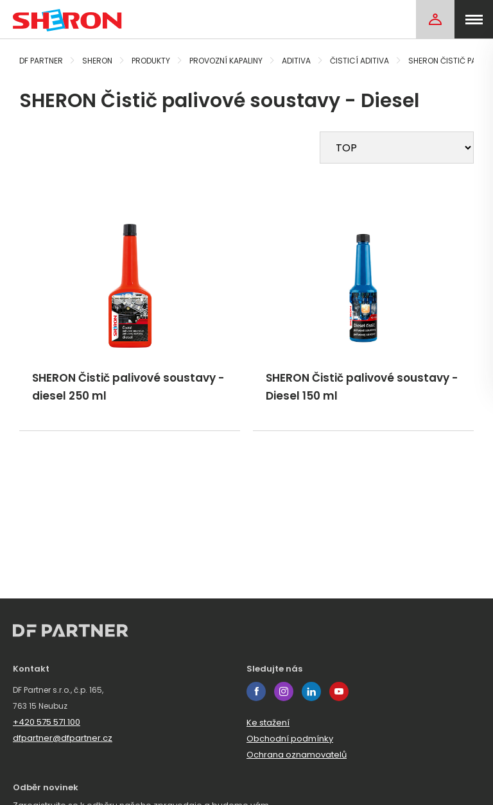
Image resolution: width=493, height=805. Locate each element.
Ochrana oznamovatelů (296, 755)
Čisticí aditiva (359, 60)
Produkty (151, 60)
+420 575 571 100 (46, 722)
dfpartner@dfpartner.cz (62, 738)
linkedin (311, 691)
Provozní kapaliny (226, 60)
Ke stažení (268, 722)
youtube (339, 691)
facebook (256, 691)
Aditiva (296, 60)
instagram (283, 691)
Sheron (97, 60)
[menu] (473, 19)
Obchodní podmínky (289, 739)
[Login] (435, 19)
